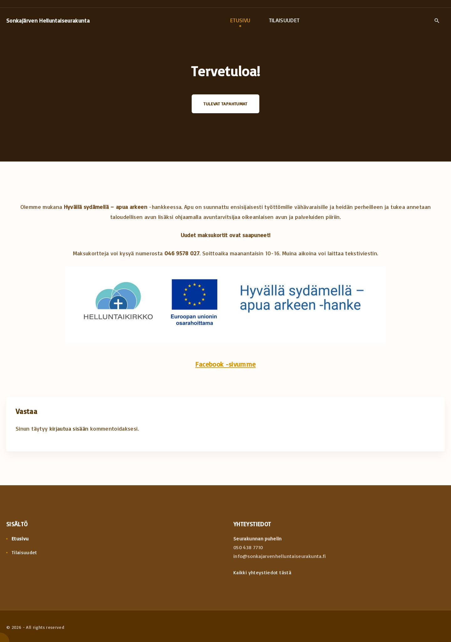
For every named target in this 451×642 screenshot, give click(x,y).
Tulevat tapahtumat (225, 103)
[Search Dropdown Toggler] (437, 20)
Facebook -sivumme (225, 364)
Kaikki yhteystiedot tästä (262, 572)
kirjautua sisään (69, 428)
